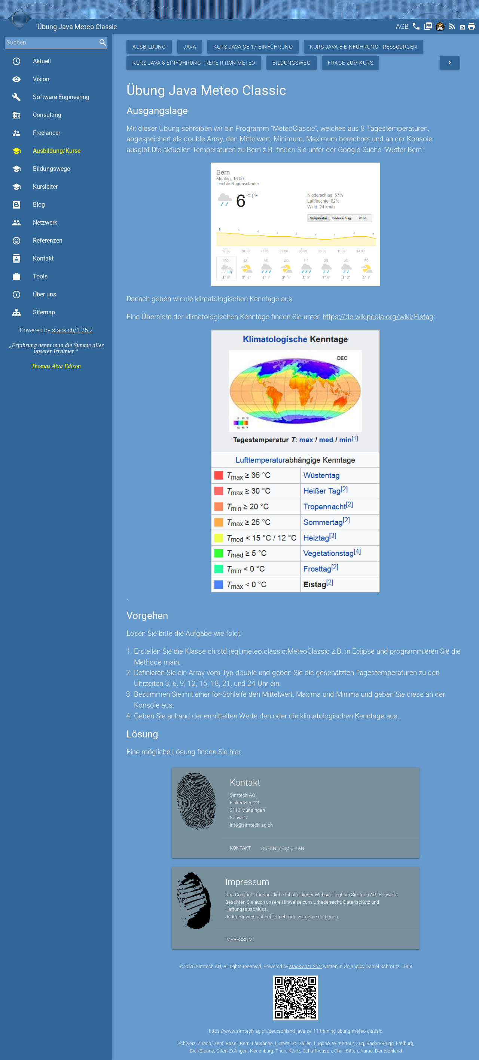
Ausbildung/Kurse (46, 151)
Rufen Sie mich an (282, 848)
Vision (30, 79)
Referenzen (37, 241)
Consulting (36, 115)
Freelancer (36, 133)
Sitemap (33, 312)
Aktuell (31, 61)
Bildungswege (41, 169)
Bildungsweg (291, 63)
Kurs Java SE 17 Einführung (253, 47)
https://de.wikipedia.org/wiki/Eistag (378, 316)
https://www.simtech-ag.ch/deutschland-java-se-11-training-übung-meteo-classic (295, 1031)
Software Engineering (50, 97)
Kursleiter (35, 187)
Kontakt (33, 259)
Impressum (239, 939)
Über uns (34, 294)
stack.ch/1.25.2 (72, 330)
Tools (30, 277)
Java (189, 47)
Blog (28, 205)
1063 (407, 966)
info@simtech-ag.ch (251, 825)
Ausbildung (149, 47)
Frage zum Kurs (350, 63)
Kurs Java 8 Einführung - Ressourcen (363, 47)
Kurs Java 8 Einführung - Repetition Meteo (193, 63)
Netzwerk (34, 223)
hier (235, 752)
